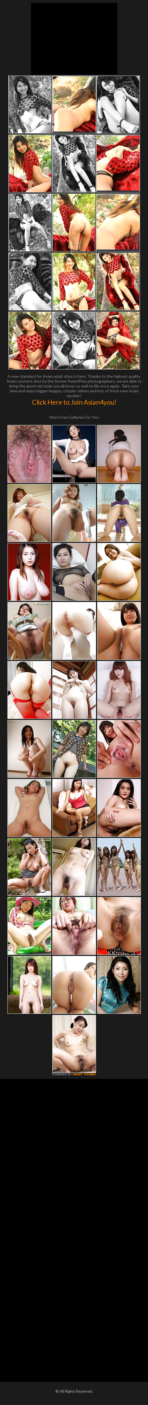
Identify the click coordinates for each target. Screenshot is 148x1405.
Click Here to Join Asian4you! (74, 402)
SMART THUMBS (84, 1074)
